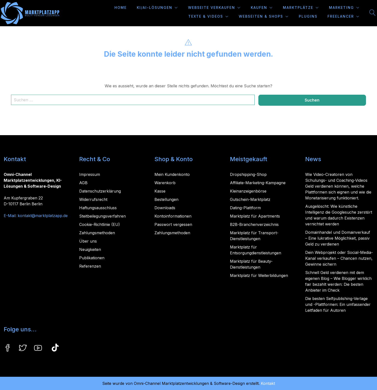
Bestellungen (166, 199)
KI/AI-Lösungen (154, 7)
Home (120, 7)
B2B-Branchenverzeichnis (254, 224)
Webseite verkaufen (211, 7)
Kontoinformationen (172, 216)
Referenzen (90, 266)
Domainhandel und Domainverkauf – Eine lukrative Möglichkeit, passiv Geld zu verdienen (337, 238)
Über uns (88, 241)
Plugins (308, 16)
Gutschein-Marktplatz (250, 199)
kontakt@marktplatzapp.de (43, 215)
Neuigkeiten (90, 249)
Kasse (159, 191)
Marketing (341, 7)
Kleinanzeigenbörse (248, 191)
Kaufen (259, 7)
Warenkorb (165, 182)
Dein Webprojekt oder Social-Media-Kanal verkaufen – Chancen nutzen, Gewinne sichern (339, 258)
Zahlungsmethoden (97, 232)
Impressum (89, 174)
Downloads (164, 207)
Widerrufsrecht (93, 199)
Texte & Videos (205, 16)
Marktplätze (298, 7)
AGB (83, 182)
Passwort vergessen (173, 224)
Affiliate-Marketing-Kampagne (258, 182)
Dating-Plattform (245, 207)
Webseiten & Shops (261, 16)
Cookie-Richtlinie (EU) (99, 224)
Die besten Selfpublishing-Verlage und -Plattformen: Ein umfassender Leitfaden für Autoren (338, 304)
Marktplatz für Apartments (255, 216)
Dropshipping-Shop (248, 174)
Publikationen (91, 257)
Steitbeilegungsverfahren (102, 216)
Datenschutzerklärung (100, 191)
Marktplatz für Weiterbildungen (259, 275)
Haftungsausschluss (98, 207)
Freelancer (340, 16)
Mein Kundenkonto (172, 174)
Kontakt (268, 383)
